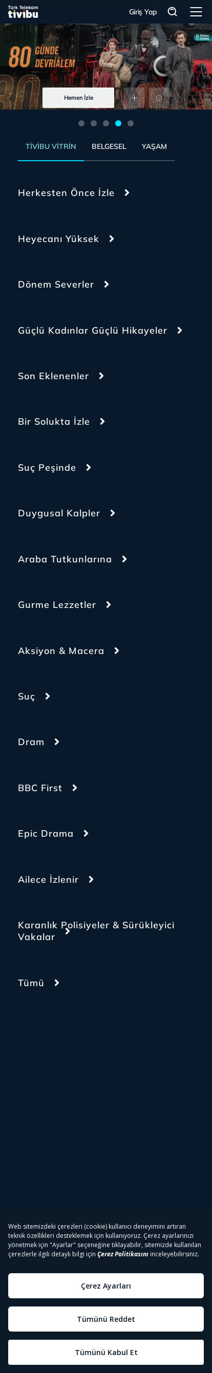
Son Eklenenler (53, 376)
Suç (26, 696)
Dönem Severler (56, 284)
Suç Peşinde (47, 467)
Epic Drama (46, 833)
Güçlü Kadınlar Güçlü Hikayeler (92, 330)
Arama (172, 12)
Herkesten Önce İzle (66, 193)
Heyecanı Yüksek (58, 239)
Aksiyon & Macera (61, 651)
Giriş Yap (143, 11)
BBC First (40, 788)
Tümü (31, 983)
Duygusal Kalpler (59, 513)
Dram (31, 742)
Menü (196, 12)
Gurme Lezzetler (57, 605)
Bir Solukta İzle (54, 421)
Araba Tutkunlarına (65, 559)
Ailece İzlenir (48, 879)
